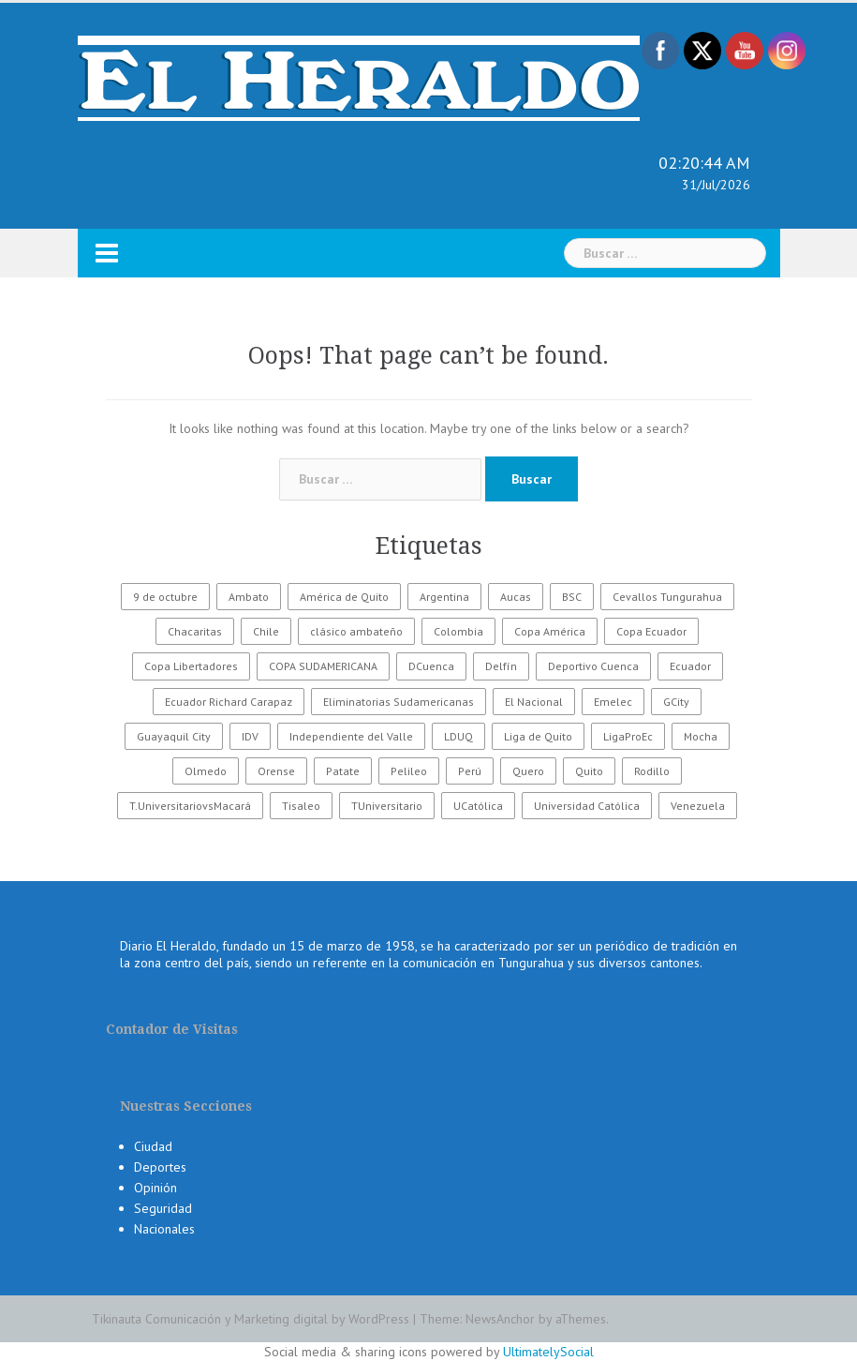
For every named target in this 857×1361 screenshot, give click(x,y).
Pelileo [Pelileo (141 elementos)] (409, 771)
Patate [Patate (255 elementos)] (343, 771)
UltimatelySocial (548, 1351)
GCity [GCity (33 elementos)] (676, 702)
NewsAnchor (500, 1318)
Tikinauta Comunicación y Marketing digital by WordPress (250, 1318)
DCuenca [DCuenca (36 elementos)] (431, 666)
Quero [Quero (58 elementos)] (528, 771)
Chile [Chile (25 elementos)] (266, 631)
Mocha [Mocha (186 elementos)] (700, 736)
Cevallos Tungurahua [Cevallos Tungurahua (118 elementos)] (667, 597)
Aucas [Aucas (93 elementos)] (515, 597)
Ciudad (153, 1146)
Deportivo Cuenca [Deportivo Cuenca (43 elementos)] (593, 666)
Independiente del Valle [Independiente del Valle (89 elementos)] (351, 736)
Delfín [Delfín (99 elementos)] (501, 666)
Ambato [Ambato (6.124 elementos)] (249, 597)
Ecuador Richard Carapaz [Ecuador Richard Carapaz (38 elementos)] (228, 702)
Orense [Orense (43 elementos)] (276, 771)
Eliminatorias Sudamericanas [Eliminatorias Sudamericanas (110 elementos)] (398, 702)
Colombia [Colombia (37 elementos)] (458, 631)
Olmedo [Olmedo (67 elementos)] (206, 771)
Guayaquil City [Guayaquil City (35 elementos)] (174, 736)
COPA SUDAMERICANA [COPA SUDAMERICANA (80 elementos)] (323, 666)
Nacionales (164, 1228)
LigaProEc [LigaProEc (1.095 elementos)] (628, 736)
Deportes (160, 1167)
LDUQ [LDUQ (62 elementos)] (458, 736)
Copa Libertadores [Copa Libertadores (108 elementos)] (191, 666)
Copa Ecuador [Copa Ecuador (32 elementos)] (651, 631)
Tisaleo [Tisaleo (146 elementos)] (301, 806)
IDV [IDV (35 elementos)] (250, 736)
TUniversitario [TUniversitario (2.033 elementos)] (386, 806)
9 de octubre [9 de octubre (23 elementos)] (165, 597)
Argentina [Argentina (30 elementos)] (444, 597)
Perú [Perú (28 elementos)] (469, 771)
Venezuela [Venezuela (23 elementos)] (698, 806)
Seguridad (163, 1208)
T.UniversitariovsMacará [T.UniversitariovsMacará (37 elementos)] (190, 806)
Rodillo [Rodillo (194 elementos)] (652, 771)
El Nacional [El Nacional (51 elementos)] (534, 702)
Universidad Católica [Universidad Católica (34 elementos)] (587, 806)
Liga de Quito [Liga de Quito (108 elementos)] (538, 736)
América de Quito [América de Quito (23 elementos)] (344, 597)
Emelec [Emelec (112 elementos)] (613, 702)
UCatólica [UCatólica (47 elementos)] (478, 806)
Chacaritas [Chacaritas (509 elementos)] (195, 631)
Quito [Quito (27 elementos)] (589, 771)
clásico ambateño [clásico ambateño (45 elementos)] (356, 631)
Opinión (155, 1187)
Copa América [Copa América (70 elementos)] (549, 631)
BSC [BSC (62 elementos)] (572, 597)
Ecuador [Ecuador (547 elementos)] (690, 666)
